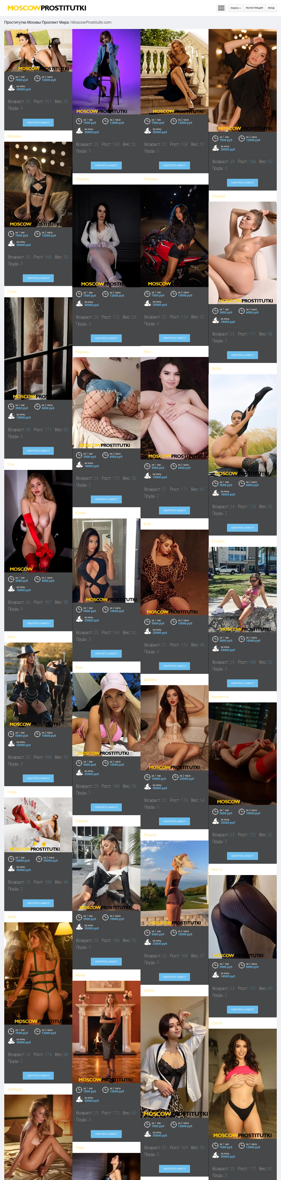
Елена (12, 1165)
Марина (14, 136)
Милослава (85, 1167)
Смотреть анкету (38, 122)
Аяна (11, 840)
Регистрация (254, 8)
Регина (218, 1034)
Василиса (152, 1046)
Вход (271, 8)
